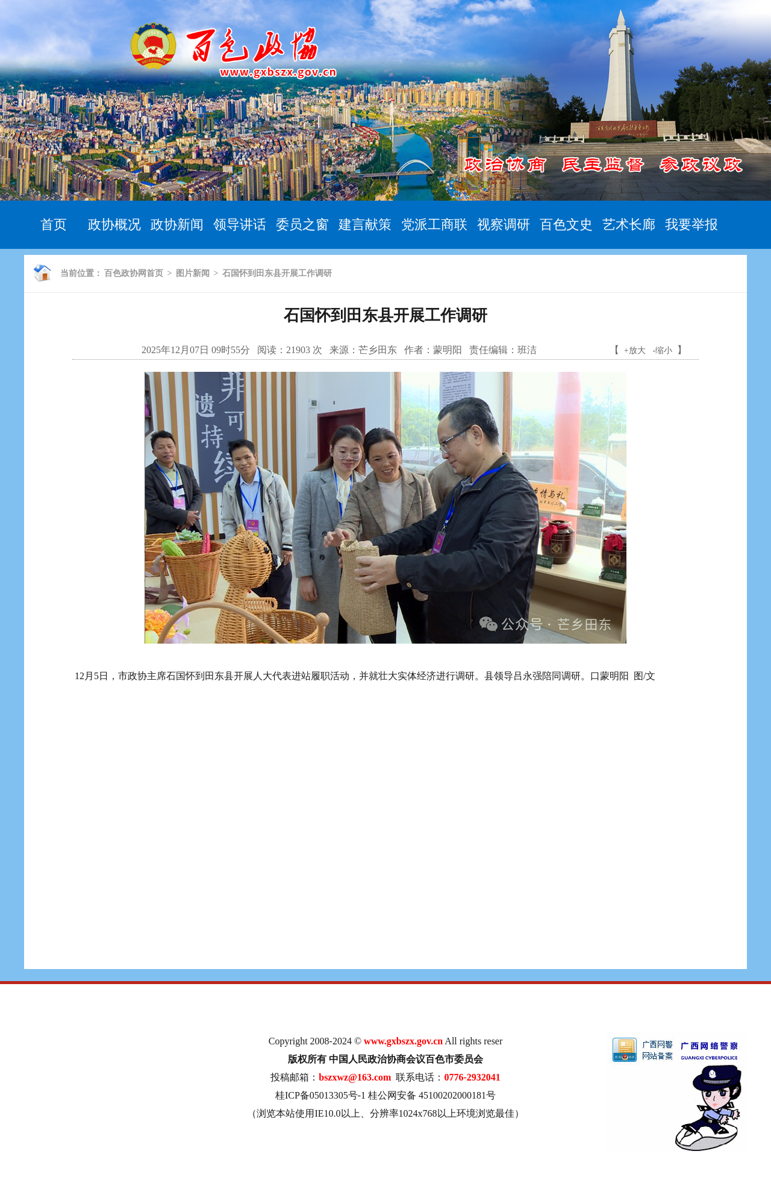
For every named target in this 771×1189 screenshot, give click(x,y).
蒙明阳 (447, 350)
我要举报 (691, 224)
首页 (53, 224)
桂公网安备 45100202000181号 (432, 1095)
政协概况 (114, 224)
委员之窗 (302, 224)
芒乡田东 (377, 350)
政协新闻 (177, 224)
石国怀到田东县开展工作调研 (277, 273)
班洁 (527, 350)
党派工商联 (434, 224)
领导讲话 (239, 224)
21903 (298, 350)
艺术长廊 (628, 224)
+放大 (635, 350)
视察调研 (503, 224)
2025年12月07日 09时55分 (196, 350)
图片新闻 (193, 273)
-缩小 (663, 350)
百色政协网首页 (133, 273)
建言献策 (365, 224)
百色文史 (566, 224)
